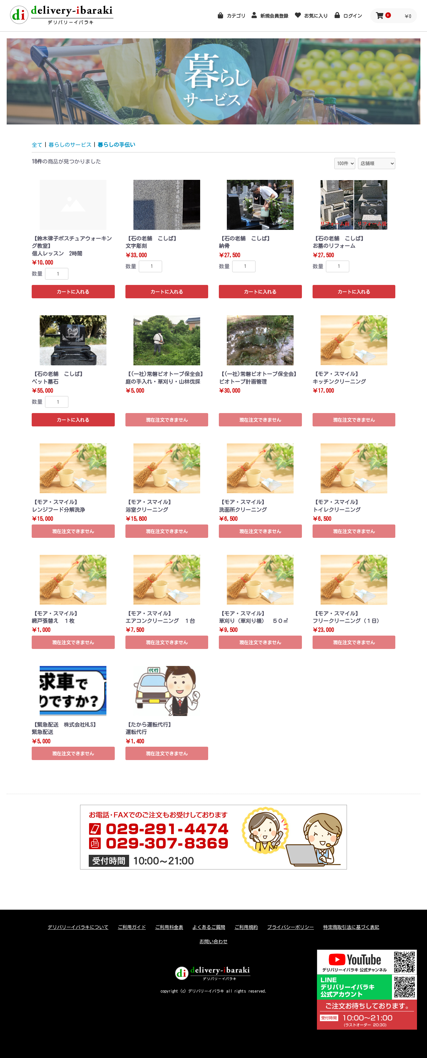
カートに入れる (73, 292)
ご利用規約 (246, 927)
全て (37, 144)
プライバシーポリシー (290, 927)
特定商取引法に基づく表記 (351, 927)
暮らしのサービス (70, 144)
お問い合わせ (213, 941)
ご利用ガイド (132, 927)
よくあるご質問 (208, 927)
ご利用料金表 (169, 927)
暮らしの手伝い (116, 144)
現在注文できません (167, 420)
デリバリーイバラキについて (78, 927)
